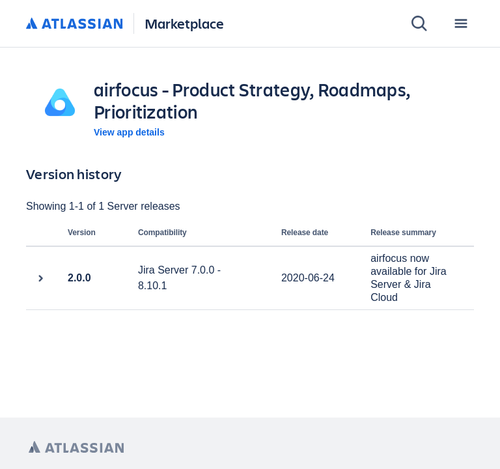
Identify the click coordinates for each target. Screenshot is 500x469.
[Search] (419, 23)
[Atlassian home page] (76, 447)
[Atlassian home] (74, 24)
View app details (129, 132)
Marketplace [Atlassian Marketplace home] (184, 23)
